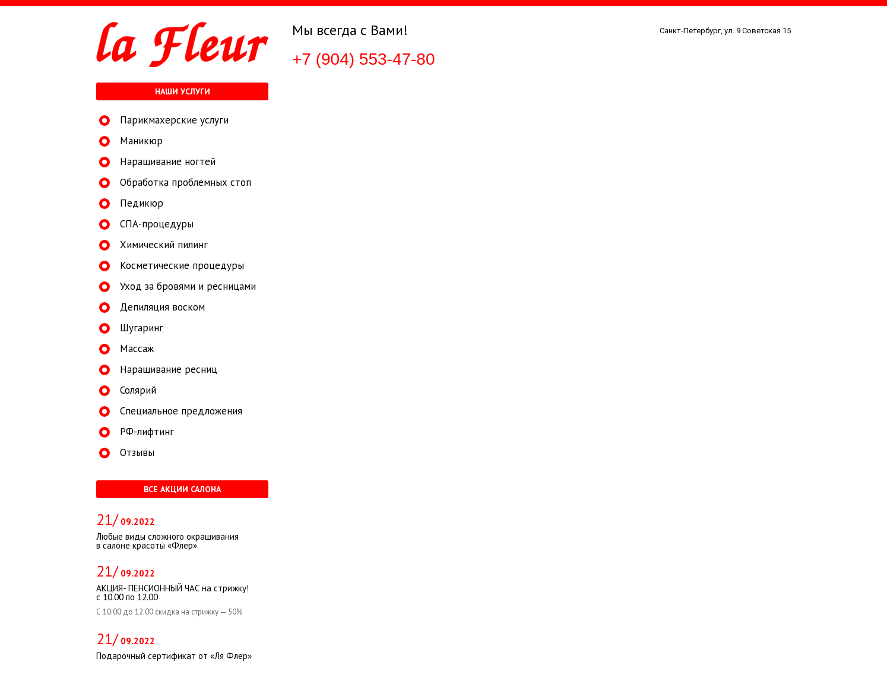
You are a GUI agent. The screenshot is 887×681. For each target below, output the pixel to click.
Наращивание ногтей (168, 162)
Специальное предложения (181, 411)
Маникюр (141, 141)
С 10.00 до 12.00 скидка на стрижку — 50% (169, 612)
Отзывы (137, 453)
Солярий (138, 390)
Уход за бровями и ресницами (188, 286)
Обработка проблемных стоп (185, 183)
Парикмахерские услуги (174, 120)
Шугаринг (141, 328)
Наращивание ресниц (168, 370)
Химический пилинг (164, 245)
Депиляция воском (162, 307)
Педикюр (141, 203)
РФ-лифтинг (147, 432)
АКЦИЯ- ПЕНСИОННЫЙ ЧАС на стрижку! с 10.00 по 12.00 (172, 592)
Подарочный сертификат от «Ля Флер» (174, 655)
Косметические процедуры (182, 266)
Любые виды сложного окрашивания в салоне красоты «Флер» (167, 541)
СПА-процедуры (157, 224)
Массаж (137, 349)
